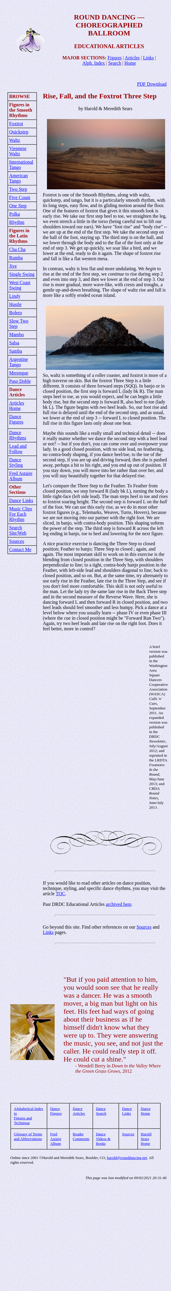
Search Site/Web (17, 530)
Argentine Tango (18, 362)
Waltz (14, 140)
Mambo (16, 334)
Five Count (19, 197)
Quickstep (18, 131)
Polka (14, 213)
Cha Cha (17, 249)
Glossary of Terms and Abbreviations (28, 1136)
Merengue (18, 372)
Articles (132, 57)
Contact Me (20, 549)
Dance (15, 500)
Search (114, 63)
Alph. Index (93, 63)
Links (148, 57)
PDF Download (152, 84)
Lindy (14, 296)
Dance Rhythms (17, 435)
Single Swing (22, 274)
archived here (118, 904)
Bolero (15, 312)
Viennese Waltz (18, 151)
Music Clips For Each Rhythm (20, 514)
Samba (15, 351)
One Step (18, 205)
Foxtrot (16, 123)
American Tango (18, 178)
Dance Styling (16, 462)
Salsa (14, 342)
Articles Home (16, 406)
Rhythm (17, 222)
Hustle (15, 304)
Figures (115, 57)
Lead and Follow (18, 449)
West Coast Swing (19, 285)
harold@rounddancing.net (127, 1157)
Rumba (16, 257)
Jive (13, 265)
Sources (16, 541)
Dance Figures (16, 419)
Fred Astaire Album (20, 476)
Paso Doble (20, 381)
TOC (60, 893)
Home (130, 63)
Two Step (18, 189)
